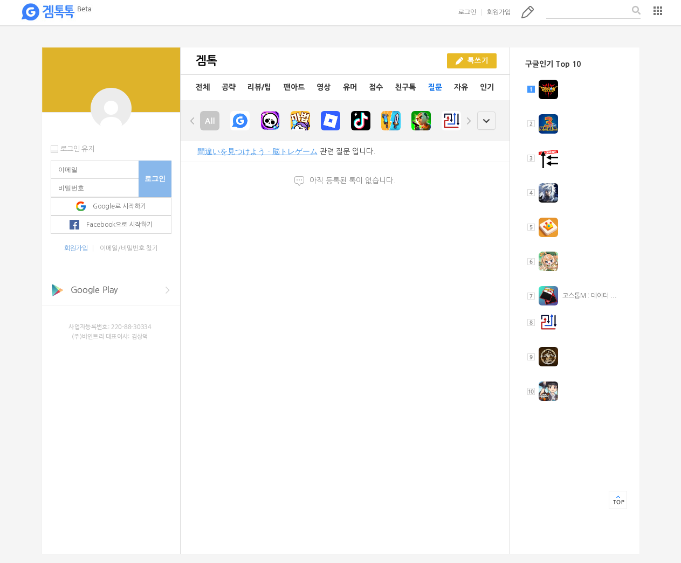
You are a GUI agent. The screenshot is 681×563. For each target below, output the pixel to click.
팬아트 (294, 87)
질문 (435, 87)
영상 (324, 87)
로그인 (467, 12)
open (486, 121)
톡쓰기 (527, 11)
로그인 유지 (77, 148)
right (468, 120)
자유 (461, 87)
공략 (229, 87)
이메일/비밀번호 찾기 (129, 248)
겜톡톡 (56, 12)
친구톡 (405, 87)
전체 (203, 87)
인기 (487, 87)
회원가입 (499, 12)
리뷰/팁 (259, 87)
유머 (350, 87)
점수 (376, 87)
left (192, 120)
